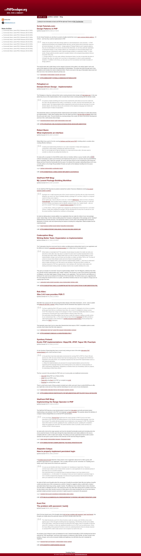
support (55, 330)
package (46, 225)
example (57, 74)
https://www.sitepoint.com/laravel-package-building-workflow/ (60, 229)
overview (71, 389)
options (71, 494)
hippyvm (55, 389)
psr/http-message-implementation (72, 318)
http (58, 330)
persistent (42, 494)
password (42, 541)
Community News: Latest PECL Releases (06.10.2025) (18, 32)
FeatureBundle (46, 201)
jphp (59, 389)
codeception (43, 282)
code (60, 74)
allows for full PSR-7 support (46, 304)
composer (73, 330)
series (66, 120)
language (58, 439)
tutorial (63, 74)
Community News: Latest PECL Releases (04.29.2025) (18, 48)
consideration (56, 168)
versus (61, 282)
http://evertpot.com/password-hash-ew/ (52, 545)
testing (48, 282)
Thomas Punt (55, 417)
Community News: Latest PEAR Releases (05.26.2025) (18, 39)
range (41, 439)
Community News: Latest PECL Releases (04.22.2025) (18, 51)
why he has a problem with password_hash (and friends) (78, 514)
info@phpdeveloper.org (81, 554)
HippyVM (43, 376)
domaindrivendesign (45, 120)
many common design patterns (85, 37)
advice (68, 494)
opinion (65, 541)
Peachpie (43, 382)
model (55, 120)
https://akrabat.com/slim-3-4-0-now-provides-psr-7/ (55, 333)
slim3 (49, 330)
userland (70, 541)
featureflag (63, 225)
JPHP (42, 378)
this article (74, 410)
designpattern (43, 74)
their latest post (86, 95)
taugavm (62, 389)
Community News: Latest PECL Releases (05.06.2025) (18, 46)
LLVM (69, 380)
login (46, 494)
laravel (42, 225)
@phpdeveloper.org (8, 22)
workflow (50, 225)
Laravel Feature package (67, 205)
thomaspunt (64, 439)
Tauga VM (44, 380)
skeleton (58, 225)
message (61, 330)
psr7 (52, 330)
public (76, 282)
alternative (50, 389)
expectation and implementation (57, 248)
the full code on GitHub (84, 114)
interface (42, 168)
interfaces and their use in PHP (68, 141)
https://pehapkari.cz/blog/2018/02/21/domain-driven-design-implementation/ (63, 124)
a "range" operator (72, 412)
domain (52, 120)
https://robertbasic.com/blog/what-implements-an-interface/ (59, 171)
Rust (51, 380)
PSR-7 (50, 320)
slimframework (43, 330)
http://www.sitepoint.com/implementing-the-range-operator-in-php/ (61, 442)
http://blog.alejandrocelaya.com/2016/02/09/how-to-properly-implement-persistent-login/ (68, 497)
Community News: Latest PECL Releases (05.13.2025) (18, 44)
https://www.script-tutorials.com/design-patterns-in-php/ (58, 78)
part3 (70, 120)
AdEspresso (75, 199)
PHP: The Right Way (78, 21)
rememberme (55, 494)
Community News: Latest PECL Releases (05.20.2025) (18, 41)
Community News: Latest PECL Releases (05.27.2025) (18, 37)
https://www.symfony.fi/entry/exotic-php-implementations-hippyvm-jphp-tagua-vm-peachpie (68, 393)
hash (46, 541)
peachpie (67, 389)
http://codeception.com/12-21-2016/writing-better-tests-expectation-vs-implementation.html (68, 285)
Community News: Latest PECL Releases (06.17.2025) (18, 30)
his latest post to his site (44, 459)
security (50, 494)
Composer (79, 317)
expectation (56, 282)
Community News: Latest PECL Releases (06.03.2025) (18, 35)
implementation (51, 74)
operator (46, 439)
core (49, 541)
